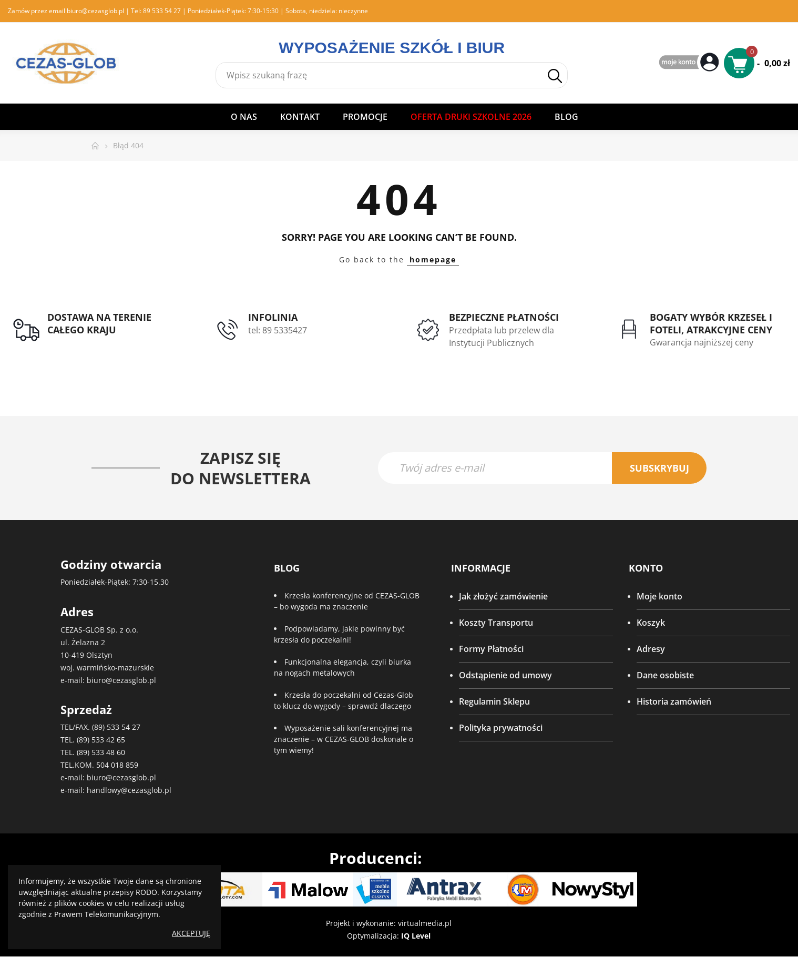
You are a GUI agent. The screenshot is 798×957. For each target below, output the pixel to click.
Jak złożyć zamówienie (503, 597)
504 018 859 (117, 765)
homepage (433, 259)
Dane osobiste (665, 675)
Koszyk (651, 623)
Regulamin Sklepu (494, 702)
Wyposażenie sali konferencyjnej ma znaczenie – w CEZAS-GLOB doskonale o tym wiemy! (343, 740)
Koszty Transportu (496, 623)
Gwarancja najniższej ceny (701, 342)
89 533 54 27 (162, 10)
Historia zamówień (674, 702)
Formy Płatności (491, 649)
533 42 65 (108, 740)
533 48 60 (108, 753)
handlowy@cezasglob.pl (129, 791)
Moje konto (659, 597)
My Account (690, 63)
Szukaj (555, 76)
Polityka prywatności (501, 728)
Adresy (651, 649)
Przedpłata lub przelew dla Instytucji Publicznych (501, 336)
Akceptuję (191, 933)
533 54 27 (123, 727)
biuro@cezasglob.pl (95, 10)
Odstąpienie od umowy (505, 675)
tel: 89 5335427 (277, 330)
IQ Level (416, 936)
